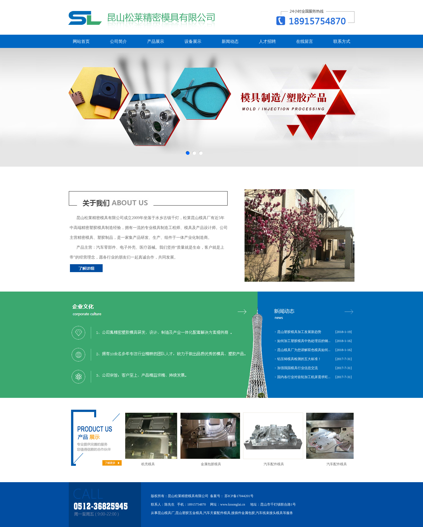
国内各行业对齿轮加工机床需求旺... (304, 377)
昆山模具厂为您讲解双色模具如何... (304, 350)
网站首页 (81, 41)
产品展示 (155, 41)
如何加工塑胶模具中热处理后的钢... (304, 341)
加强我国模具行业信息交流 (297, 368)
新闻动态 (230, 41)
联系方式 (341, 41)
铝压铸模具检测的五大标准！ (299, 359)
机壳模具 (149, 464)
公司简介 (118, 41)
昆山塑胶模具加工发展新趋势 (299, 332)
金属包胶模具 (212, 464)
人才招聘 (267, 41)
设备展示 (192, 41)
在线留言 (304, 41)
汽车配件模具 (275, 464)
